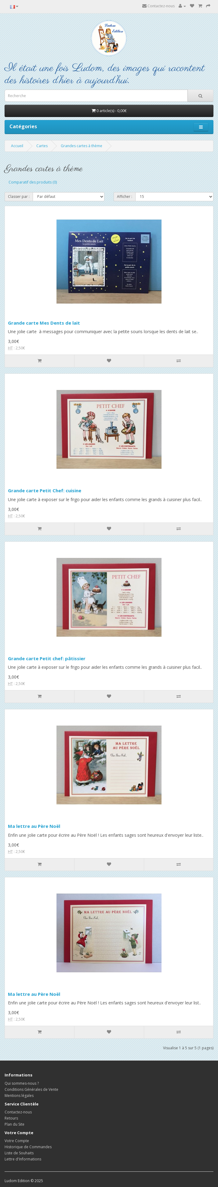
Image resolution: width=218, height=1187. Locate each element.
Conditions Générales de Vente (31, 1089)
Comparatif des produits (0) (33, 182)
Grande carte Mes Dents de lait (44, 323)
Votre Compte (17, 1140)
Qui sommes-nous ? (22, 1083)
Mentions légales (19, 1095)
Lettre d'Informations (23, 1159)
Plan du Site (14, 1124)
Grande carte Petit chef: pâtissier (46, 658)
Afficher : (124, 196)
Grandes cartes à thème (81, 145)
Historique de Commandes (28, 1146)
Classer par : (19, 196)
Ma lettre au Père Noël (34, 826)
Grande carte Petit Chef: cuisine (44, 490)
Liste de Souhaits (19, 1153)
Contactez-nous (158, 6)
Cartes (42, 145)
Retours (11, 1118)
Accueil (17, 145)
